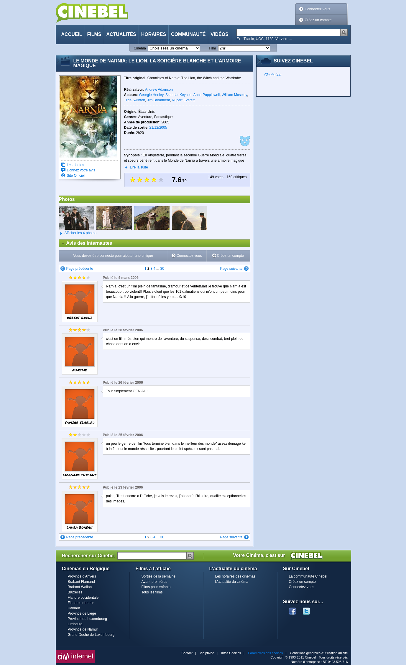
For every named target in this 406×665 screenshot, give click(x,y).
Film (212, 48)
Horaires (153, 34)
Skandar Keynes (178, 95)
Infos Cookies (231, 653)
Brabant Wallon (80, 587)
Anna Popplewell (206, 95)
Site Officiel (76, 175)
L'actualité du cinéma (231, 582)
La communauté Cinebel (308, 576)
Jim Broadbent (158, 100)
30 (162, 269)
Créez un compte (318, 20)
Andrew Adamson (159, 89)
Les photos (75, 165)
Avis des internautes (85, 243)
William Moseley (234, 95)
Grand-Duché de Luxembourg (91, 635)
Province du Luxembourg (87, 619)
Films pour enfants (156, 587)
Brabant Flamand (81, 582)
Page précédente (79, 269)
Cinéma (140, 48)
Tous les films (152, 592)
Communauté (188, 34)
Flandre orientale (81, 603)
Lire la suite (139, 167)
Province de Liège (82, 613)
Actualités (121, 34)
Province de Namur (83, 629)
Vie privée (207, 653)
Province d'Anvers (82, 576)
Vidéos (219, 34)
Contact (187, 653)
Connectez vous (317, 9)
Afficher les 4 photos (78, 233)
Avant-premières (154, 582)
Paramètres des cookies (265, 653)
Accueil (71, 34)
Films (94, 34)
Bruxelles (75, 592)
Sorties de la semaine (158, 576)
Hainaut (74, 608)
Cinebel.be (272, 75)
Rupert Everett (183, 100)
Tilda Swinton (134, 100)
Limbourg (75, 624)
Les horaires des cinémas (235, 576)
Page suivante (231, 269)
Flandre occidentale (83, 597)
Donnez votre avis (81, 170)
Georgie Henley (151, 95)
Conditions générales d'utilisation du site (319, 653)
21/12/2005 (158, 127)
